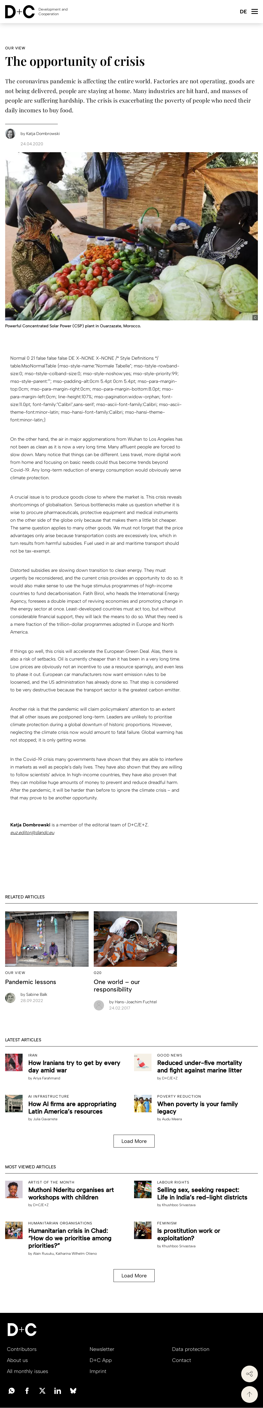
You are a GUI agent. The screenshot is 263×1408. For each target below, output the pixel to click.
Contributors (21, 1349)
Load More (134, 1141)
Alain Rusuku (43, 1253)
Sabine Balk (34, 994)
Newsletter (102, 1349)
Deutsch (243, 12)
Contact (181, 1360)
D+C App (101, 1360)
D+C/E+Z (169, 1078)
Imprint (98, 1371)
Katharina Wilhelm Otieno (76, 1253)
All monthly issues (27, 1371)
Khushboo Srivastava (178, 1205)
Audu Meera (172, 1119)
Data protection (190, 1349)
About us (17, 1360)
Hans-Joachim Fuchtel (133, 1001)
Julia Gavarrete (45, 1119)
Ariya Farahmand (46, 1078)
